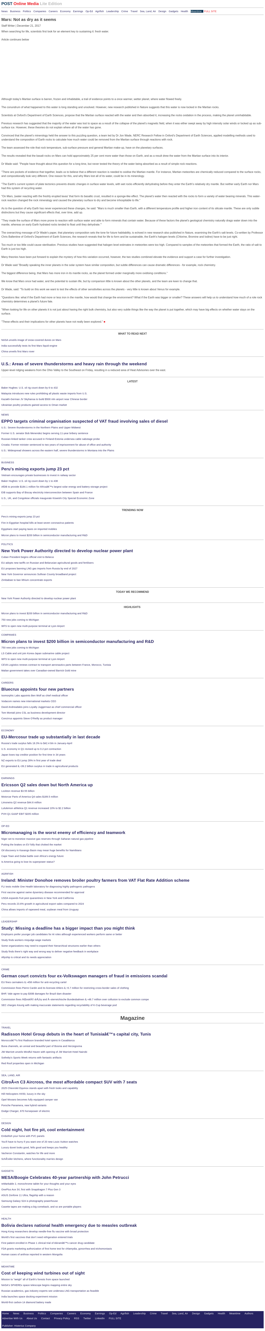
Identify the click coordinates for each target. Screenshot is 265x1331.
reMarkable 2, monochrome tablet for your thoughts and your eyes (38, 1183)
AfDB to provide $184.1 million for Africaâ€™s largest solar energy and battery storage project (54, 486)
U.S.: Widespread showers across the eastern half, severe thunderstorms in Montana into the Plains (57, 450)
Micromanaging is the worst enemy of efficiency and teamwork (63, 832)
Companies (39, 11)
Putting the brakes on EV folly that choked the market (31, 844)
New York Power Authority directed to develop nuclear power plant (67, 550)
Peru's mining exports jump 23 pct (35, 469)
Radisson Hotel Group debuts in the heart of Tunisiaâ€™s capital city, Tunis (76, 1034)
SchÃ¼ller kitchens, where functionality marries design (32, 1159)
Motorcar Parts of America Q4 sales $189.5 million (29, 796)
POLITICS (7, 544)
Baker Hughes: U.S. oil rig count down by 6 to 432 (29, 387)
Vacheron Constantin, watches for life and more (28, 1153)
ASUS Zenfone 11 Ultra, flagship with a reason (27, 1195)
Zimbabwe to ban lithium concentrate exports (26, 580)
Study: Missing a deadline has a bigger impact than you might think (68, 928)
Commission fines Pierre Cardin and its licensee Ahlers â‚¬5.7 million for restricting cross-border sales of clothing (65, 988)
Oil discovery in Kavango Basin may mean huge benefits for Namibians (41, 850)
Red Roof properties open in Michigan (22, 1063)
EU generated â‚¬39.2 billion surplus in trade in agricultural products (39, 766)
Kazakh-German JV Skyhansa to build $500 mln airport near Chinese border (44, 399)
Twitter (87, 1318)
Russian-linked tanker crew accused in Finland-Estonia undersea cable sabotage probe (50, 439)
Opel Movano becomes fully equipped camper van (29, 1099)
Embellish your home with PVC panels (22, 1136)
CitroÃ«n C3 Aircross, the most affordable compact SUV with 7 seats (69, 1082)
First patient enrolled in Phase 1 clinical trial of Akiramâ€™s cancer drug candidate (48, 1243)
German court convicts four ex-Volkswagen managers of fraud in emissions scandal (84, 976)
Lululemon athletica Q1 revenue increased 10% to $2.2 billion (36, 808)
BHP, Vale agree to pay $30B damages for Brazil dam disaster (36, 993)
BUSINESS (7, 462)
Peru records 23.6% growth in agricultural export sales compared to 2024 (42, 903)
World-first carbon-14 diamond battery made (26, 1302)
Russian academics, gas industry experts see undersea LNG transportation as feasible (50, 1291)
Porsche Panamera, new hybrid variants (23, 1105)
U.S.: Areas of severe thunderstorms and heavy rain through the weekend (74, 364)
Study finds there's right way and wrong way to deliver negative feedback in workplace (50, 951)
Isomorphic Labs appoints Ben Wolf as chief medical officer (34, 695)
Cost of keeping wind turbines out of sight (43, 1273)
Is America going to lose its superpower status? (28, 861)
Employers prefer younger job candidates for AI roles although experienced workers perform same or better (61, 934)
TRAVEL (6, 1027)
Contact (45, 1318)
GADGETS (7, 1171)
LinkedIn (100, 1318)
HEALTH (6, 1218)
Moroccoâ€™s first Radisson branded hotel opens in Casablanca (38, 1040)
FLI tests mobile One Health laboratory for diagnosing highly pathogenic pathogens (48, 886)
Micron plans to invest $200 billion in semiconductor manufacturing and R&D (44, 535)
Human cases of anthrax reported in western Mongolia (32, 1254)
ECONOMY (7, 730)
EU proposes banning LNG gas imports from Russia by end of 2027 (39, 568)
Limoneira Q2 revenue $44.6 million (21, 802)
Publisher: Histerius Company (19, 1325)
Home (5, 1313)
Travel (133, 11)
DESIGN (6, 1123)
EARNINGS (8, 778)
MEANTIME (8, 1266)
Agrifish (99, 11)
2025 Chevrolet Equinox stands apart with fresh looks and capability (39, 1088)
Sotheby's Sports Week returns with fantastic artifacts (31, 1057)
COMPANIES (8, 634)
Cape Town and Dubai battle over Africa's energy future (32, 856)
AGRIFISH (7, 873)
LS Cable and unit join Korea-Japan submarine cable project (35, 653)
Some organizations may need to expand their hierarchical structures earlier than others (50, 945)
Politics (27, 11)
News (4, 11)
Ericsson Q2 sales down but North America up (47, 785)
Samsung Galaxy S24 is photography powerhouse (29, 1201)
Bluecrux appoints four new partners (37, 689)
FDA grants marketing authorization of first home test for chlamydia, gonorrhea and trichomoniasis (56, 1248)
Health (184, 11)
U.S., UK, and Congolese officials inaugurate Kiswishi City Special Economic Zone (47, 498)
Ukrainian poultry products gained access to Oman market (34, 405)
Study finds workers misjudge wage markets (26, 940)
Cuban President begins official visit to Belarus (27, 557)
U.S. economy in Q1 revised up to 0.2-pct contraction (31, 749)
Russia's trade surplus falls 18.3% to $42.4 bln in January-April (36, 743)
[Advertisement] (26, 63)
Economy (65, 11)
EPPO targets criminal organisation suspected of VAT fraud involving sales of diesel (84, 421)
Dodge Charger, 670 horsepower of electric (25, 1111)
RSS (76, 1318)
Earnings (78, 11)
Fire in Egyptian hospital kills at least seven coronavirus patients (37, 522)
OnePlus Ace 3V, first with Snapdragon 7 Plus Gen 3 (31, 1189)
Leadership (112, 11)
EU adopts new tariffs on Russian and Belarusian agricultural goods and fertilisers (47, 562)
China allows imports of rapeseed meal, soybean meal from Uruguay (40, 909)
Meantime (196, 11)
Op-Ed (89, 11)
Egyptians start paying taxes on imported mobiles (29, 529)
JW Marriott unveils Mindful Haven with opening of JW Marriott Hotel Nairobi (44, 1052)
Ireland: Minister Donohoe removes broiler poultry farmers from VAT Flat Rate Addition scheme (95, 880)
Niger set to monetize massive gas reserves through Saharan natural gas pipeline (47, 839)
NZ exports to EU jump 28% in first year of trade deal (31, 760)
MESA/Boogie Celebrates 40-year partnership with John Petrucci (65, 1177)
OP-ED (5, 826)
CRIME (5, 969)
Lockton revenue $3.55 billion (18, 791)
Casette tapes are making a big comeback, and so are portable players (41, 1206)
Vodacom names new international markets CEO (28, 701)
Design (162, 11)
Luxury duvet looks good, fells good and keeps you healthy (34, 1147)
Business (15, 11)
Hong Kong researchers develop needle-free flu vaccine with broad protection (45, 1231)
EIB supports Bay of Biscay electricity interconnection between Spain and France (47, 492)
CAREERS (7, 682)
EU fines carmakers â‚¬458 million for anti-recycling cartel (34, 982)
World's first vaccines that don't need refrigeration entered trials (37, 1237)
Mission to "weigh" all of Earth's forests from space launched (35, 1279)
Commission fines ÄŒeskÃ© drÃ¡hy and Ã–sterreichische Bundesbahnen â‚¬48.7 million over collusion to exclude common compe (75, 999)
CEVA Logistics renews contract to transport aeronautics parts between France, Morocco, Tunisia (56, 664)
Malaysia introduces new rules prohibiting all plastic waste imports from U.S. (44, 393)
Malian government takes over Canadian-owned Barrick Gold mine (38, 670)
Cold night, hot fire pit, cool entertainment (42, 1129)
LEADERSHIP (9, 921)
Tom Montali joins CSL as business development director (33, 712)
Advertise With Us (12, 1318)
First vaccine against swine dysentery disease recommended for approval (42, 892)
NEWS (5, 414)
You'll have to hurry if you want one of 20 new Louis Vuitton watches (39, 1141)
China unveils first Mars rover (17, 351)
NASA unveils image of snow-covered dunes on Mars (31, 340)
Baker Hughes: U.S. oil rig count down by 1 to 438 (29, 481)
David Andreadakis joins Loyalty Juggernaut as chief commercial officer (41, 707)
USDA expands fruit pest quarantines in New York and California (37, 898)
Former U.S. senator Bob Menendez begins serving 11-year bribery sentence (44, 433)
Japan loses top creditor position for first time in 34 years (33, 754)
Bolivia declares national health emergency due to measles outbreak (69, 1225)
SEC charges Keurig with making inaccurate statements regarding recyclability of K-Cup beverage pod (59, 1005)
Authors (249, 1313)
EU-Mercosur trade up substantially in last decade (50, 737)
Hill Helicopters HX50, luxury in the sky (23, 1094)
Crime (124, 11)
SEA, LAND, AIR (10, 1075)
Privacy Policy (62, 1318)
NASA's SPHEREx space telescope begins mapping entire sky (36, 1285)
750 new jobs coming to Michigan (20, 619)
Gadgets (173, 11)
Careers (53, 11)
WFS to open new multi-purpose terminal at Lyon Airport (33, 626)
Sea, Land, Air (148, 11)
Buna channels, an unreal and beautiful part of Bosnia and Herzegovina (41, 1046)
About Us (32, 1318)
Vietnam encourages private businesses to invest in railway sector (38, 475)
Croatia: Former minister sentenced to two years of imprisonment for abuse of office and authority (56, 444)
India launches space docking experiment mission (29, 1296)
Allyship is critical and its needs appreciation (26, 957)
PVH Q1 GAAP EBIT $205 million (20, 814)
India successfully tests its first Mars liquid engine (29, 345)
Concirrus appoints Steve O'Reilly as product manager (32, 718)
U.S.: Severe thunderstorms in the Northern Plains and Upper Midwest (41, 427)
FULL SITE (115, 1318)
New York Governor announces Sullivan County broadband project (38, 574)
